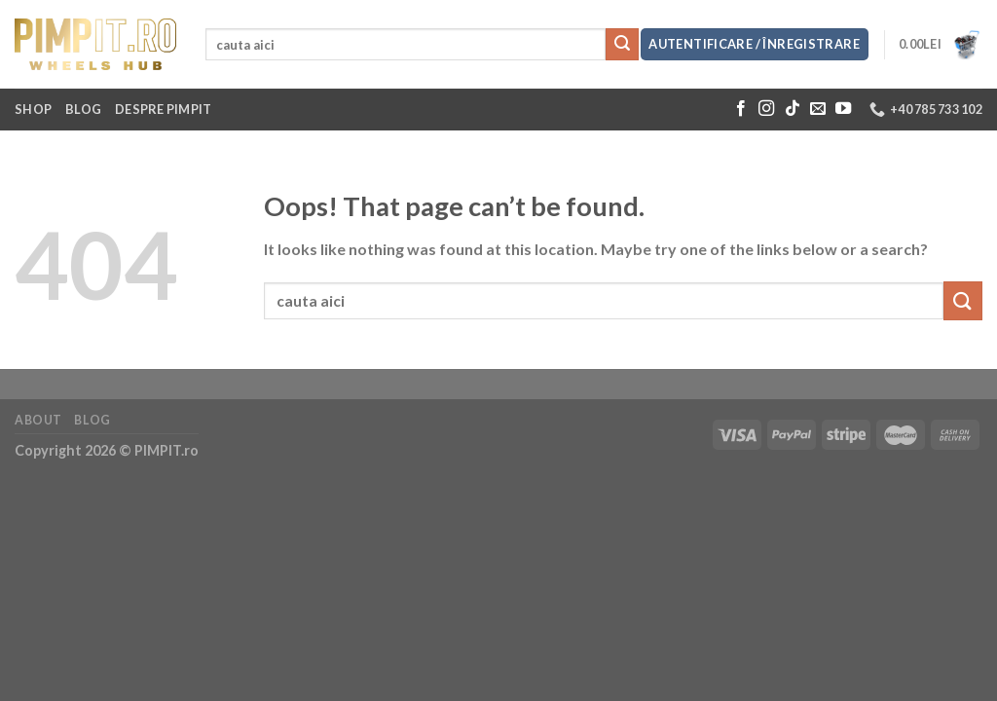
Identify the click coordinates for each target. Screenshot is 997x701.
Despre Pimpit (163, 109)
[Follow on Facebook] (741, 109)
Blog (83, 109)
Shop (33, 109)
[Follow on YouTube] (843, 109)
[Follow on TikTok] (792, 109)
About (38, 420)
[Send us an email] (818, 109)
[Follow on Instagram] (766, 109)
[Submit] (622, 44)
